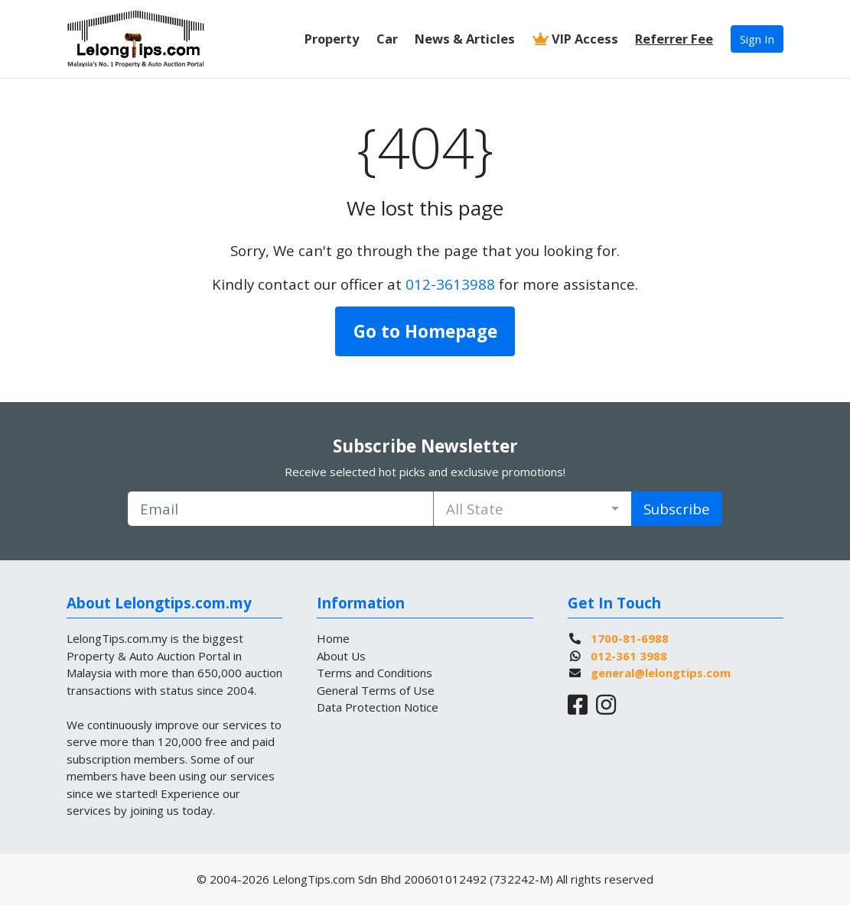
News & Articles (465, 38)
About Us (341, 655)
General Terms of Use (376, 690)
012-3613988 (450, 284)
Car (387, 38)
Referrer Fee (674, 38)
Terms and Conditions (374, 672)
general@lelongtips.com (661, 672)
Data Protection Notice (377, 707)
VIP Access (575, 38)
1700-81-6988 (630, 638)
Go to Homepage (425, 331)
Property (332, 38)
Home (333, 638)
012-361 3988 (629, 655)
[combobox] (532, 508)
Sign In (757, 39)
